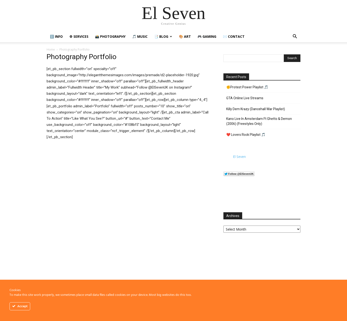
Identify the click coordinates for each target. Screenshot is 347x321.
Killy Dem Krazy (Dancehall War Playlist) (255, 109)
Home (51, 49)
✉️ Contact (234, 36)
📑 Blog (163, 36)
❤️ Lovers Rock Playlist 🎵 (245, 135)
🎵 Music (140, 36)
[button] (294, 37)
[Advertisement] (261, 273)
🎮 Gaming (207, 36)
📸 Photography (110, 36)
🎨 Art (185, 36)
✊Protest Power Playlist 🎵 (247, 87)
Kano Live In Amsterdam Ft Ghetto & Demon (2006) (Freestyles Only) (259, 121)
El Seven (239, 156)
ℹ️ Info (56, 36)
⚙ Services (78, 36)
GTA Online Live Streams (244, 98)
